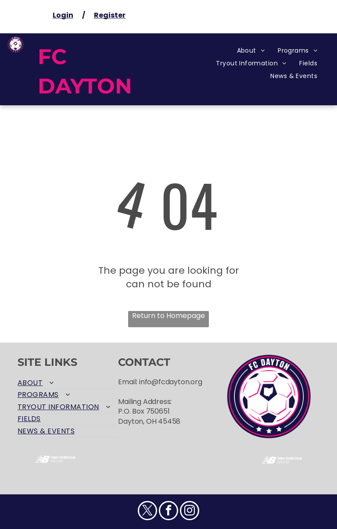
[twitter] (147, 511)
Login (63, 15)
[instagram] (189, 511)
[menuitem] (251, 50)
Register (109, 15)
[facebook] (168, 511)
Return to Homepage (168, 316)
